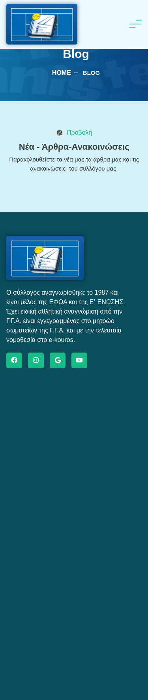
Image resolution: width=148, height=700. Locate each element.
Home (61, 72)
